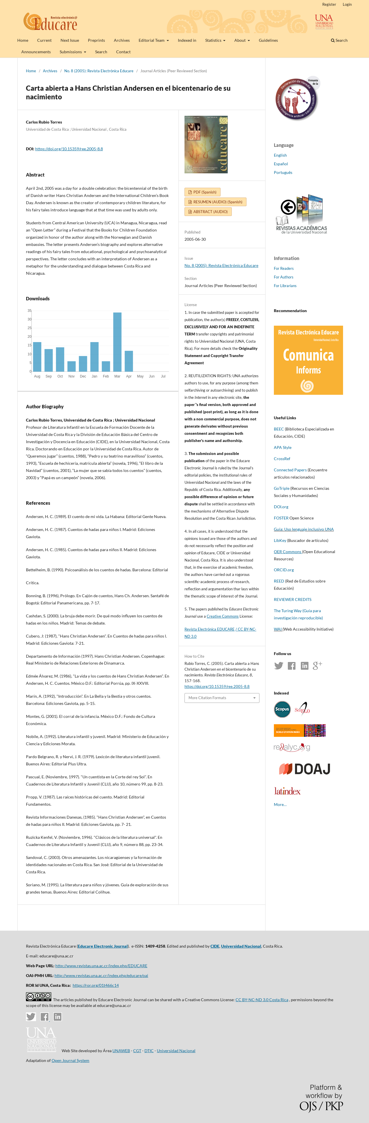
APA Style (282, 447)
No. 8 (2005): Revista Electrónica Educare (98, 71)
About (240, 40)
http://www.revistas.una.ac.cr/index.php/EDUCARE (101, 965)
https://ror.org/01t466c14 (96, 985)
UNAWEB (121, 1050)
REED (279, 580)
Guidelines (268, 40)
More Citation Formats (207, 697)
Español (281, 163)
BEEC (279, 428)
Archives (122, 40)
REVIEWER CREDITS (293, 599)
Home (22, 40)
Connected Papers (290, 469)
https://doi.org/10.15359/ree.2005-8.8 (69, 148)
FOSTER (281, 517)
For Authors (283, 277)
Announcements (36, 51)
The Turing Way (288, 610)
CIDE (214, 946)
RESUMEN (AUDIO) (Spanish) (217, 202)
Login (347, 4)
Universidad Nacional (241, 946)
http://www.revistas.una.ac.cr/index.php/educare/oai (101, 975)
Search (101, 51)
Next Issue (70, 40)
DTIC (149, 1050)
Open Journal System (70, 1060)
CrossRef (282, 458)
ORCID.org (284, 569)
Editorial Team (152, 40)
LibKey (280, 540)
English (280, 155)
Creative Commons (223, 616)
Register (329, 4)
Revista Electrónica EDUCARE (209, 629)
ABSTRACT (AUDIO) (210, 211)
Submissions (71, 51)
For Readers (284, 268)
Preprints (96, 40)
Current (44, 40)
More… (280, 804)
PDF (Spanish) (204, 192)
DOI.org (281, 506)
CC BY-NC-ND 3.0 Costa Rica (262, 999)
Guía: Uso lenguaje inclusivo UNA (304, 529)
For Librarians (285, 285)
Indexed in (187, 40)
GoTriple (281, 488)
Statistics (213, 40)
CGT (137, 1050)
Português (283, 172)
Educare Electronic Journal (103, 946)
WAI (278, 629)
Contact (123, 51)
